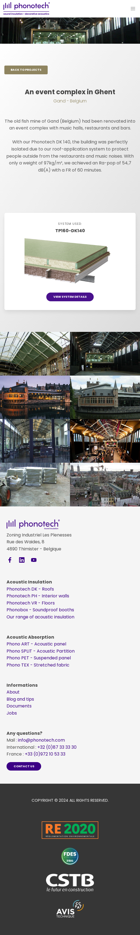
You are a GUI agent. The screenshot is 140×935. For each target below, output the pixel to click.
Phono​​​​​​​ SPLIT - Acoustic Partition (41, 651)
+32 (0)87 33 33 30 (57, 747)
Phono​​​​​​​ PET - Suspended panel (39, 658)
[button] (133, 9)
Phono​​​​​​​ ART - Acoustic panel (36, 644)
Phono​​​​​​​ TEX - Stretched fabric (38, 665)
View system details (70, 297)
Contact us (24, 766)
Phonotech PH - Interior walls (38, 596)
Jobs (12, 713)
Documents (19, 706)
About (13, 692)
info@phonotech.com (41, 740)
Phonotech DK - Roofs (30, 589)
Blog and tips (20, 699)
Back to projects (26, 70)
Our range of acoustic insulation (40, 617)
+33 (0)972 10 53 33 (45, 754)
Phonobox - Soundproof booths (40, 610)
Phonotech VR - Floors (31, 603)
